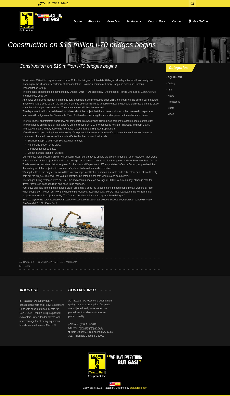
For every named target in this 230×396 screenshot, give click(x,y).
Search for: (193, 3)
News (27, 266)
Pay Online (198, 21)
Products (133, 21)
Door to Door (156, 21)
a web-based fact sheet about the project (71, 111)
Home (77, 21)
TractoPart (28, 262)
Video (171, 114)
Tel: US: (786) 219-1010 (55, 3)
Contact (177, 21)
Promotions (174, 101)
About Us (94, 21)
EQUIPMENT (175, 77)
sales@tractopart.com (91, 328)
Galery (171, 83)
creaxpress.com (138, 387)
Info (170, 89)
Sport (171, 108)
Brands (113, 21)
